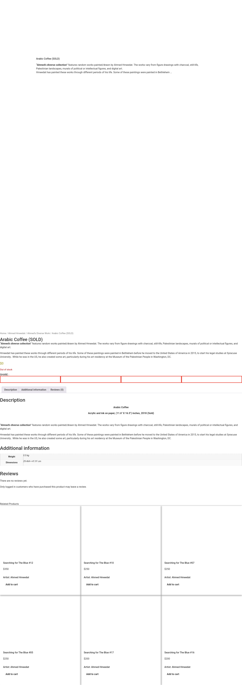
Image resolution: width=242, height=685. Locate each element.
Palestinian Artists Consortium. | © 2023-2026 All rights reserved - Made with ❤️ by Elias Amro (87, 682)
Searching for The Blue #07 (179, 474)
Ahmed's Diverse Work (38, 245)
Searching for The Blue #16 (179, 564)
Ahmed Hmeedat (16, 245)
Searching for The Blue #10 (99, 474)
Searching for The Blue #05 (18, 564)
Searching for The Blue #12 (18, 474)
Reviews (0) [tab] (57, 301)
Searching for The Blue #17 (99, 564)
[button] (30, 291)
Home (3, 245)
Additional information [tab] (33, 301)
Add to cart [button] (12, 496)
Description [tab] (10, 301)
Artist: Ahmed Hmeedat (16, 489)
